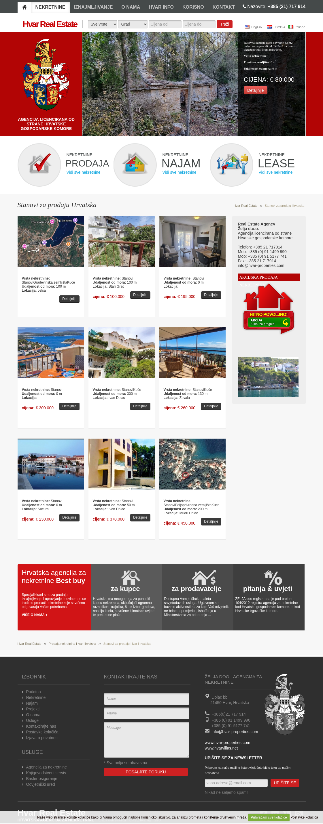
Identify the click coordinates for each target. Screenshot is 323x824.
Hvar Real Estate (246, 205)
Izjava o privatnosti (43, 737)
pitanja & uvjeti (267, 588)
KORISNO (193, 7)
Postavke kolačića (304, 817)
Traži (224, 24)
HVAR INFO (161, 7)
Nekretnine (36, 697)
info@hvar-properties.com (234, 731)
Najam (32, 703)
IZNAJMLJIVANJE (93, 7)
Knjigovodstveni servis (46, 773)
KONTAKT (224, 7)
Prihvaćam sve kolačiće (269, 817)
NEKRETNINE (50, 7)
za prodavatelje (196, 588)
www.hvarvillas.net (221, 748)
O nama (33, 714)
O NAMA (130, 7)
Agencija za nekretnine (46, 767)
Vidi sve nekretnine (84, 172)
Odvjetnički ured (40, 784)
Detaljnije (255, 90)
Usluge (32, 720)
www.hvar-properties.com (227, 742)
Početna (33, 691)
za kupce (125, 588)
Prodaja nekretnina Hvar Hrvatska (72, 643)
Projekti (33, 709)
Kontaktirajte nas (41, 726)
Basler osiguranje (41, 778)
